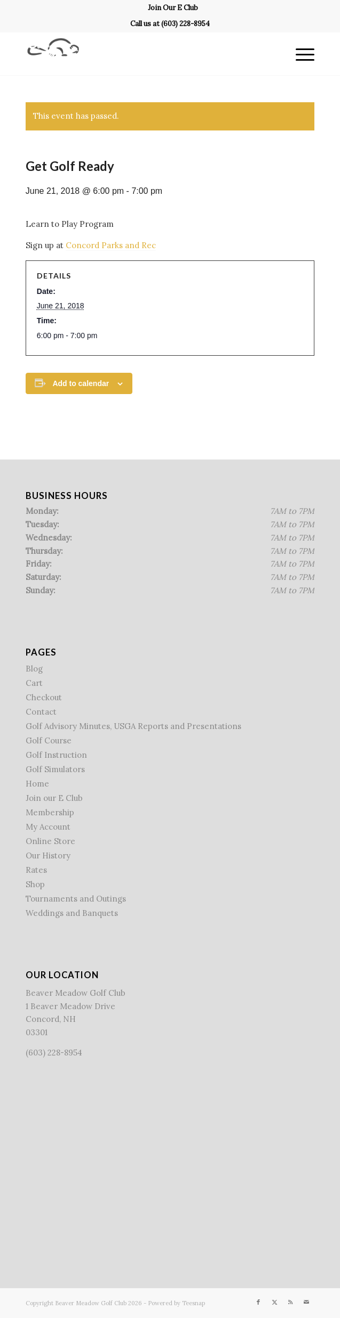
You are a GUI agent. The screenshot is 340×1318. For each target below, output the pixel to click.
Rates (36, 870)
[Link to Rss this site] (290, 1302)
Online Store (50, 841)
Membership (50, 812)
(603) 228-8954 (185, 23)
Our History (48, 855)
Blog (34, 669)
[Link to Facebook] (258, 1302)
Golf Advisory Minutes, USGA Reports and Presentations (133, 726)
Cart (34, 683)
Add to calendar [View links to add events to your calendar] (80, 383)
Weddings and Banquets (72, 913)
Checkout (44, 697)
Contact (41, 712)
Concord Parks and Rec (111, 245)
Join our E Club (54, 798)
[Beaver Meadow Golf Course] (141, 53)
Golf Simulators (55, 769)
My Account (48, 827)
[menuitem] (173, 8)
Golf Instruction (56, 755)
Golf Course (49, 740)
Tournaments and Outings (76, 899)
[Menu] (299, 53)
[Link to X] (274, 1302)
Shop (35, 884)
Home (37, 784)
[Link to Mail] (306, 1302)
